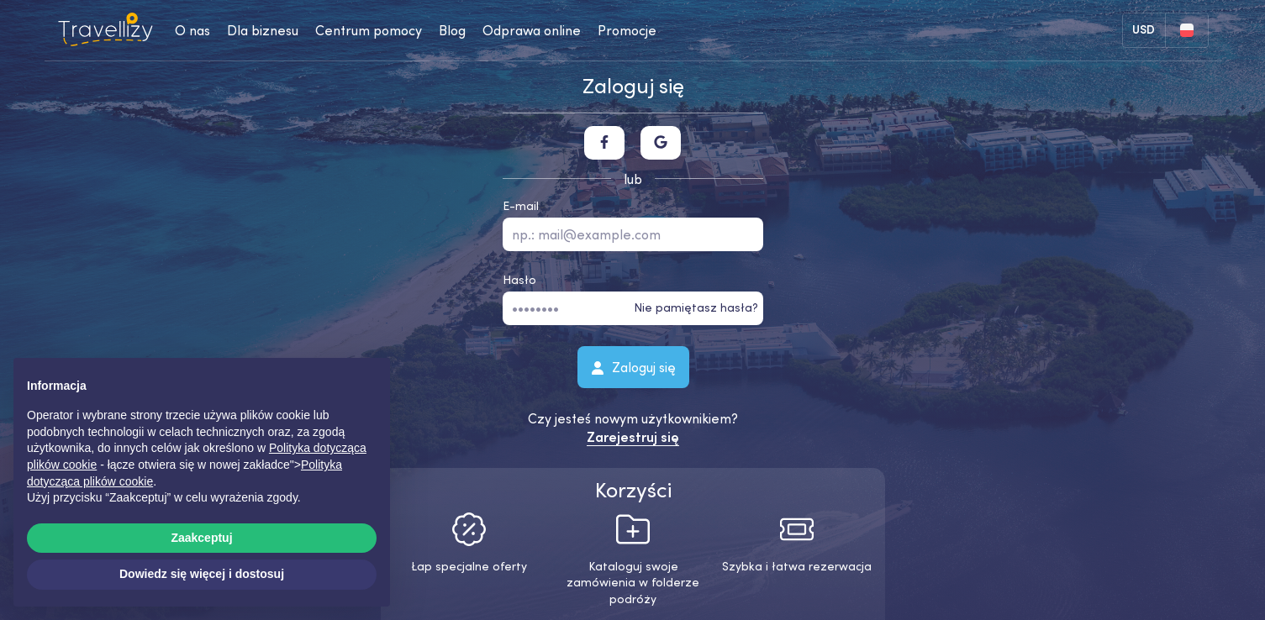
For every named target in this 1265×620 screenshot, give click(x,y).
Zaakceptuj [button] (201, 537)
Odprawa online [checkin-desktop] (531, 30)
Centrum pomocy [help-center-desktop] (368, 30)
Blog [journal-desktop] (452, 30)
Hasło (519, 279)
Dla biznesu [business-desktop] (262, 30)
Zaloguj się (632, 366)
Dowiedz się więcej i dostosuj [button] (201, 574)
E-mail (521, 205)
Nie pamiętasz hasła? (696, 307)
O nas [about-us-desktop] (192, 30)
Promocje (627, 30)
